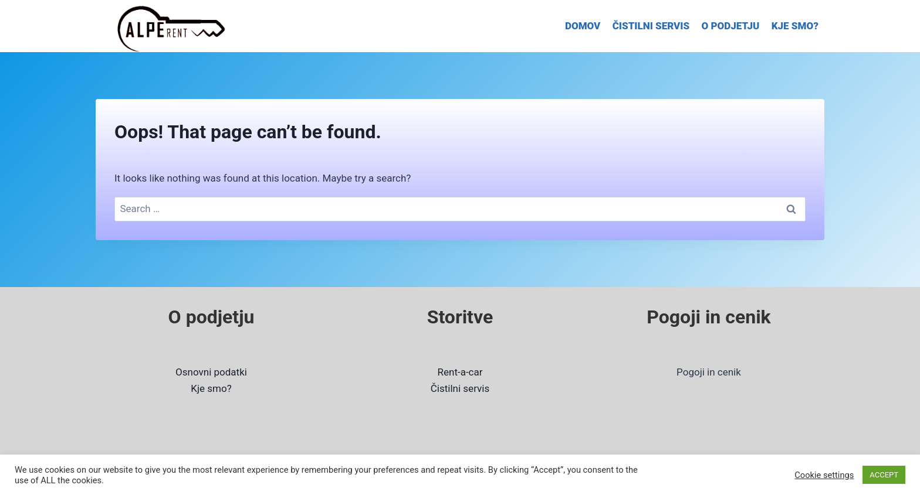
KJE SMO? (795, 26)
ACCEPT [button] (884, 474)
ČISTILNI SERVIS (651, 26)
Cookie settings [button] (824, 475)
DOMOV (582, 26)
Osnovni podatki (211, 372)
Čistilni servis (460, 388)
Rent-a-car (460, 372)
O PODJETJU (731, 26)
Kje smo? (211, 388)
